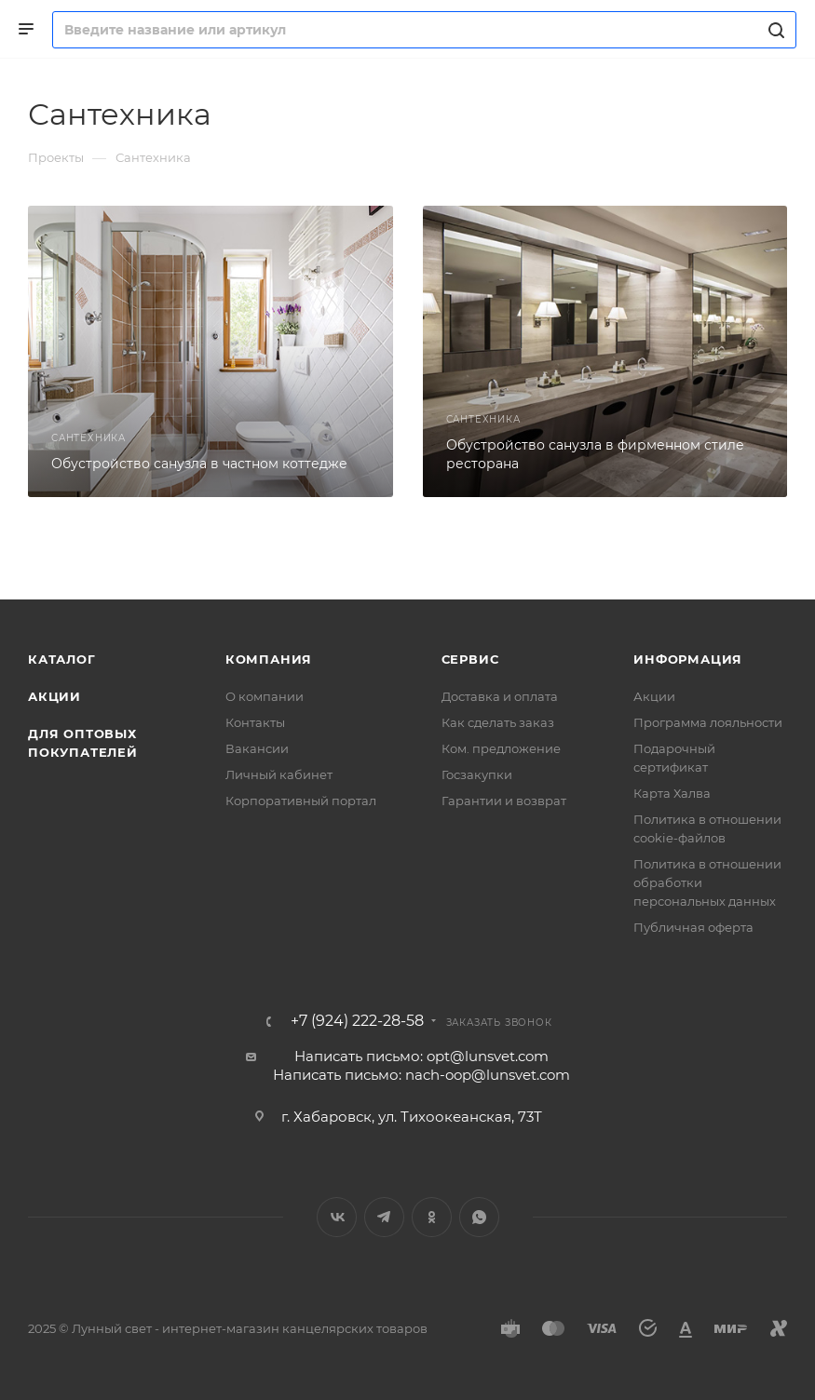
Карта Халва (672, 793)
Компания (268, 659)
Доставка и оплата (499, 696)
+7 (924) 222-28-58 (357, 1021)
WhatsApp (479, 1217)
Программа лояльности (707, 722)
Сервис (470, 659)
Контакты (255, 722)
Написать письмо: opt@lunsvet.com (421, 1056)
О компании (264, 696)
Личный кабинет (279, 774)
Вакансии (257, 748)
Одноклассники (432, 1217)
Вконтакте (337, 1217)
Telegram (384, 1217)
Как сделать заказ (497, 722)
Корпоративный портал (300, 800)
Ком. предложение (501, 748)
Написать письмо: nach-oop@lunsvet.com (421, 1075)
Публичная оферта (693, 927)
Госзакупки (476, 774)
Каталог (62, 659)
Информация (687, 659)
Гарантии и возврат (503, 800)
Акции (54, 696)
